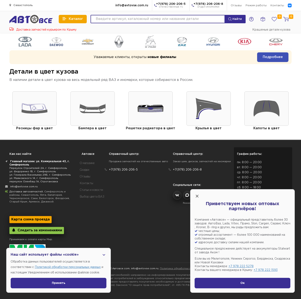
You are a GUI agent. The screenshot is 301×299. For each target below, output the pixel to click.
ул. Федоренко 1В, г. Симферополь (32, 171)
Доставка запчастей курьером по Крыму (43, 29)
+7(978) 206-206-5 (171, 6)
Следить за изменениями (36, 230)
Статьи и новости (91, 190)
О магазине (87, 163)
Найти (235, 19)
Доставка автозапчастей (26, 191)
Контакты (277, 5)
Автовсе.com (121, 268)
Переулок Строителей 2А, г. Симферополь (38, 168)
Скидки (84, 170)
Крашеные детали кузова (271, 29)
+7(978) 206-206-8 (208, 6)
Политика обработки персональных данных (189, 268)
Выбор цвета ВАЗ (92, 196)
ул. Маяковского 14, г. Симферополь (33, 178)
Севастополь (21, 5)
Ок (242, 283)
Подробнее (273, 57)
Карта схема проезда (30, 219)
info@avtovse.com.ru (131, 5)
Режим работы (256, 5)
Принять (58, 283)
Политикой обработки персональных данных (68, 267)
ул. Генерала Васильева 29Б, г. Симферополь (40, 175)
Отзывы (236, 5)
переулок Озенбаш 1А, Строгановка (33, 181)
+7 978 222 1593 (266, 270)
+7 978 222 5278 (241, 266)
